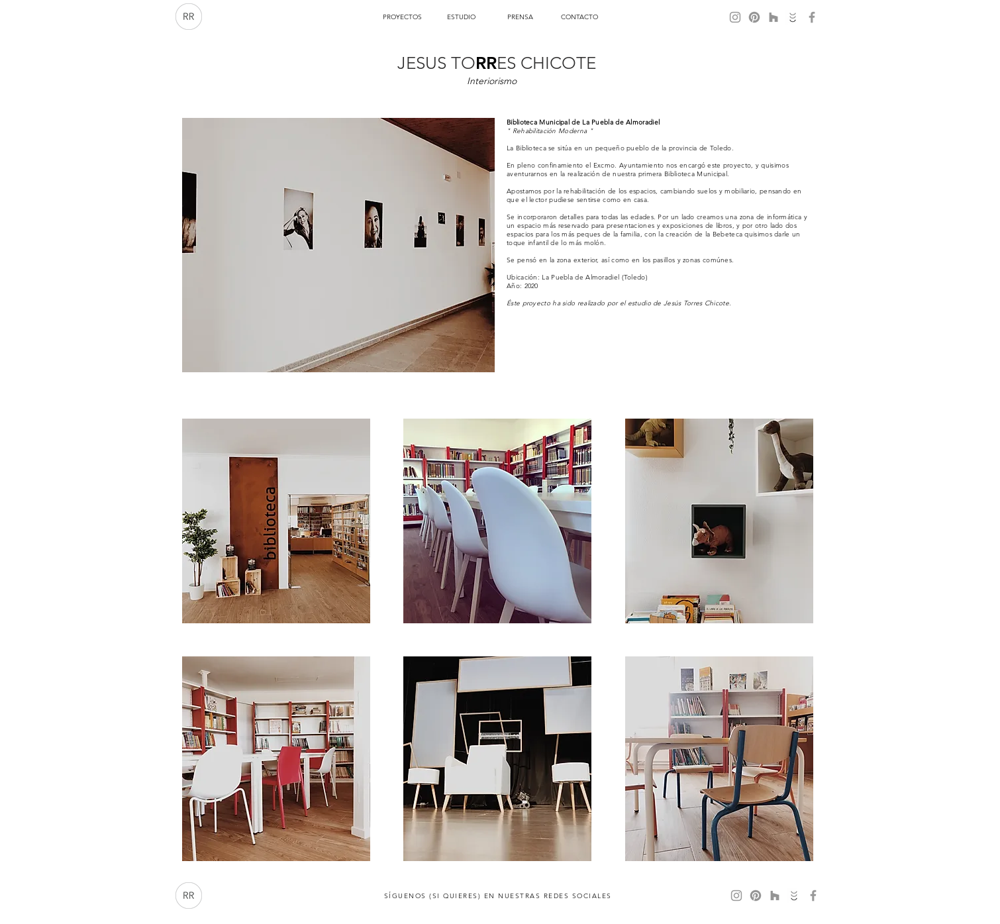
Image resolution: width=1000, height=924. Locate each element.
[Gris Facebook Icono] (812, 17)
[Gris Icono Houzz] (773, 17)
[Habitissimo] (792, 17)
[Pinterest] (754, 17)
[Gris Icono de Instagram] (735, 17)
